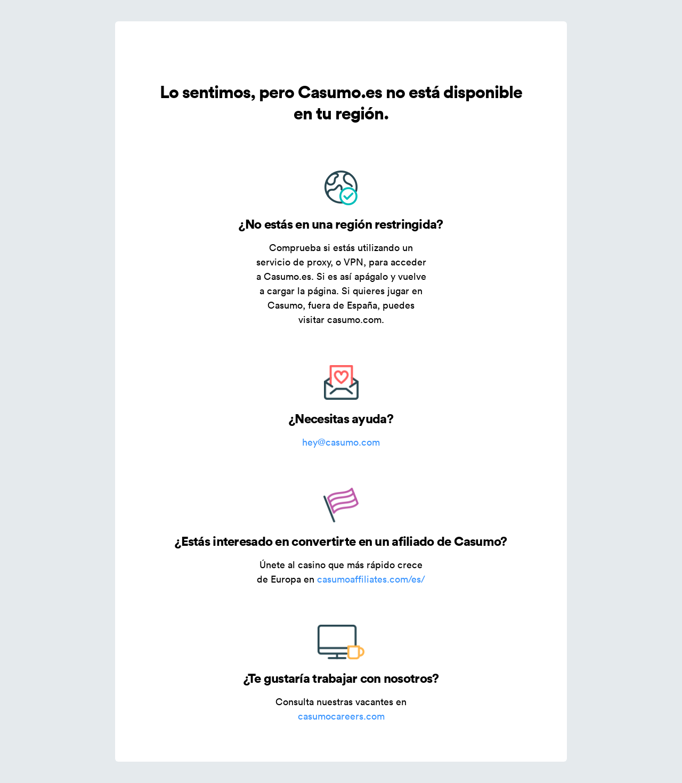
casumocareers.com (341, 716)
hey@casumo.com (341, 442)
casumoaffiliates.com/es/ (371, 579)
